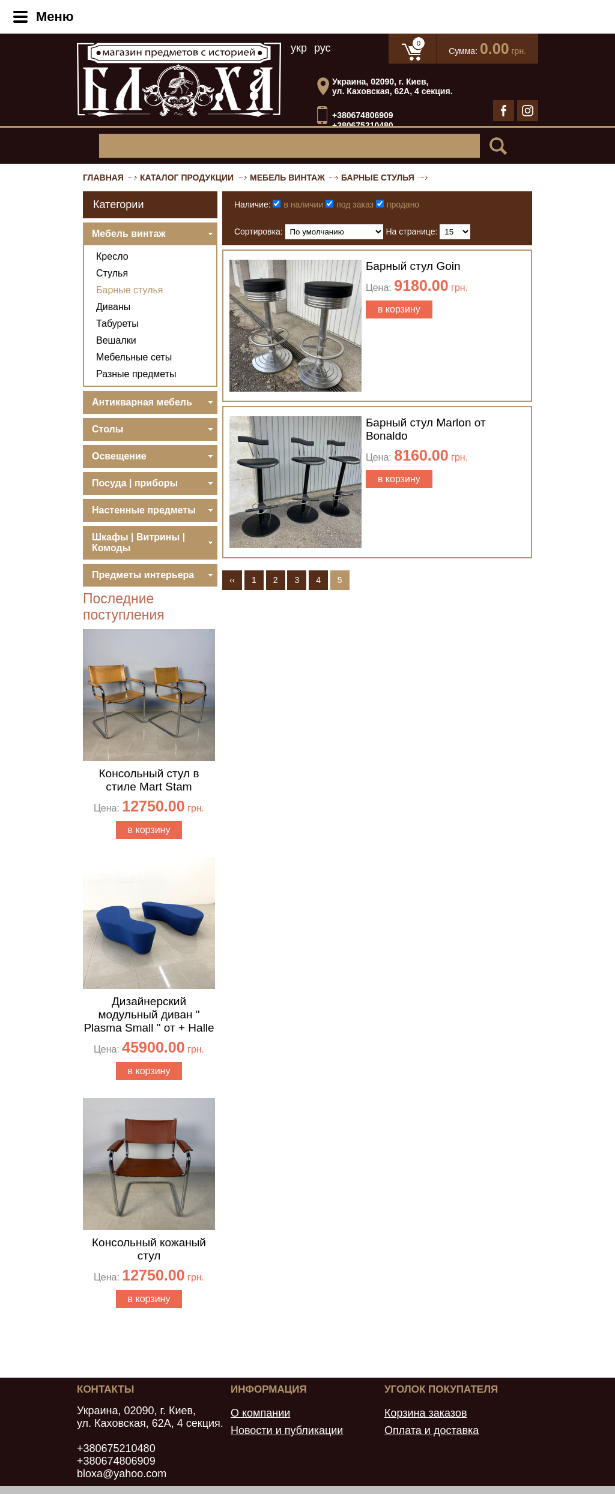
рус (322, 48)
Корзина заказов (425, 1413)
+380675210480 (362, 126)
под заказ (355, 204)
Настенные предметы (144, 510)
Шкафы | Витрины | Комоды (138, 542)
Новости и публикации (287, 1430)
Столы (107, 429)
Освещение (119, 456)
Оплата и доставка (431, 1430)
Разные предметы (136, 374)
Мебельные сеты (134, 357)
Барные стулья (377, 177)
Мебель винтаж (287, 177)
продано (403, 204)
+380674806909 (362, 115)
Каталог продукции (187, 177)
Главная (103, 177)
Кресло (112, 256)
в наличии (303, 204)
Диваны (113, 307)
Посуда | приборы (135, 483)
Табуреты (117, 323)
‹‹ (232, 580)
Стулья (112, 273)
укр (299, 48)
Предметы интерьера (143, 575)
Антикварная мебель (142, 402)
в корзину (149, 830)
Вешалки (116, 340)
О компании (260, 1413)
